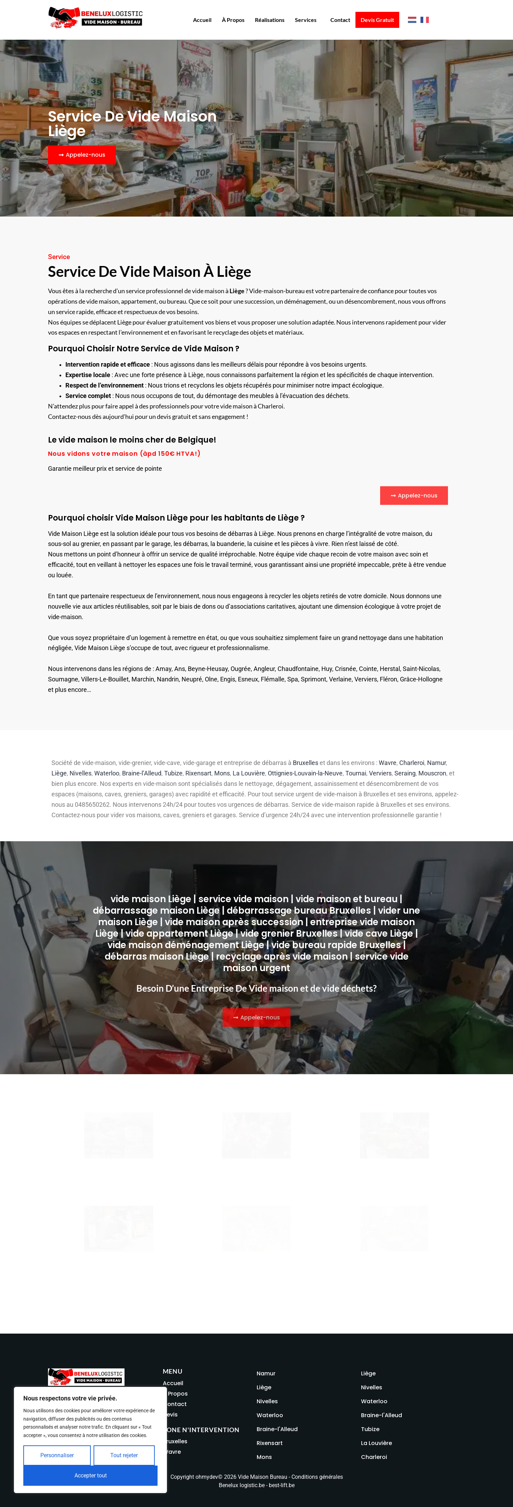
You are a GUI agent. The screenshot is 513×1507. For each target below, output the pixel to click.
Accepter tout (90, 1475)
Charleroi (411, 762)
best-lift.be (282, 1485)
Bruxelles (305, 762)
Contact (340, 19)
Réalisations (269, 19)
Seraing (405, 773)
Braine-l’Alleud (141, 773)
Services (305, 19)
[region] (90, 1440)
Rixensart (198, 773)
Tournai (355, 773)
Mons (222, 773)
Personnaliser (57, 1455)
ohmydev (206, 1477)
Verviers (380, 773)
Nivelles (80, 773)
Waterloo (106, 773)
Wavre (387, 762)
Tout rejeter (124, 1455)
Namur (436, 762)
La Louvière (249, 773)
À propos (233, 19)
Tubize (173, 773)
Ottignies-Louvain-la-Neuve (305, 773)
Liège (59, 773)
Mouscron (432, 773)
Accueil (202, 19)
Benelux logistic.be (242, 1485)
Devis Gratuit (377, 19)
